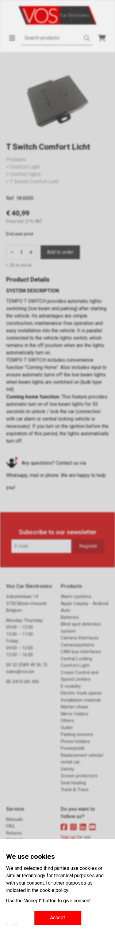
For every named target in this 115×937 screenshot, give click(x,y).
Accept (57, 917)
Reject (11, 925)
